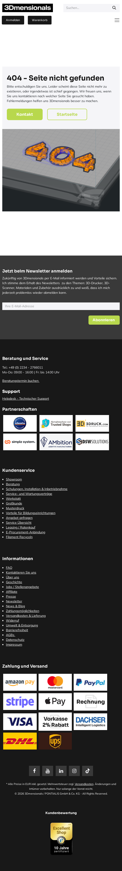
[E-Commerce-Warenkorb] (40, 20)
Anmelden (13, 20)
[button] (104, 320)
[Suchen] (114, 8)
